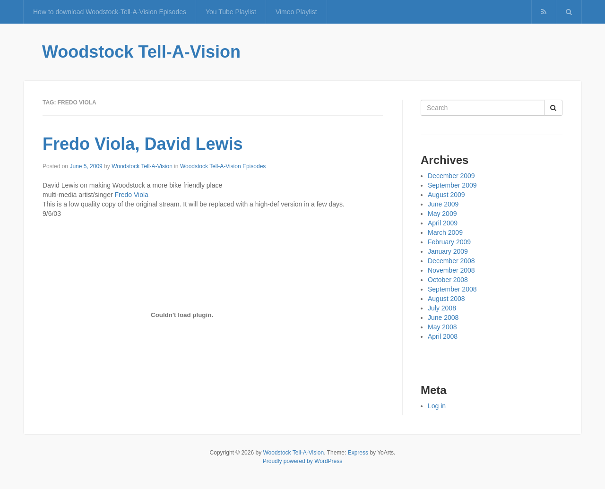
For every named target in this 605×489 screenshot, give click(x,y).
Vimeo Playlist (296, 12)
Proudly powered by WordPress (303, 461)
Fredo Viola (131, 194)
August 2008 (446, 298)
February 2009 (449, 242)
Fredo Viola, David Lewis (142, 144)
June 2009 (443, 204)
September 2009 (452, 185)
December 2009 (451, 176)
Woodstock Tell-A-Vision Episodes (223, 166)
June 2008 (443, 317)
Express (358, 452)
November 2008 (451, 270)
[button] (568, 12)
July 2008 (442, 308)
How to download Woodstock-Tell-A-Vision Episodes (109, 12)
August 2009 (446, 194)
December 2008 (451, 261)
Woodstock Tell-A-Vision (141, 51)
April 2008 (443, 336)
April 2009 (443, 223)
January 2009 (448, 251)
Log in (437, 406)
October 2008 (448, 279)
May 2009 (442, 213)
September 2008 (452, 289)
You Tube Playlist (231, 12)
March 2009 (445, 232)
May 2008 (442, 327)
